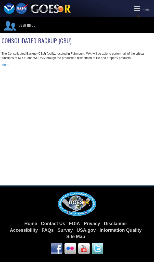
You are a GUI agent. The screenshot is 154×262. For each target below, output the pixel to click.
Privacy (92, 223)
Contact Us (53, 223)
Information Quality (121, 230)
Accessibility (24, 230)
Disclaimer (115, 223)
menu (141, 8)
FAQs (48, 230)
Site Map (75, 236)
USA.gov (86, 230)
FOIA (74, 223)
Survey (65, 230)
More (5, 65)
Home (30, 223)
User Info (27, 25)
